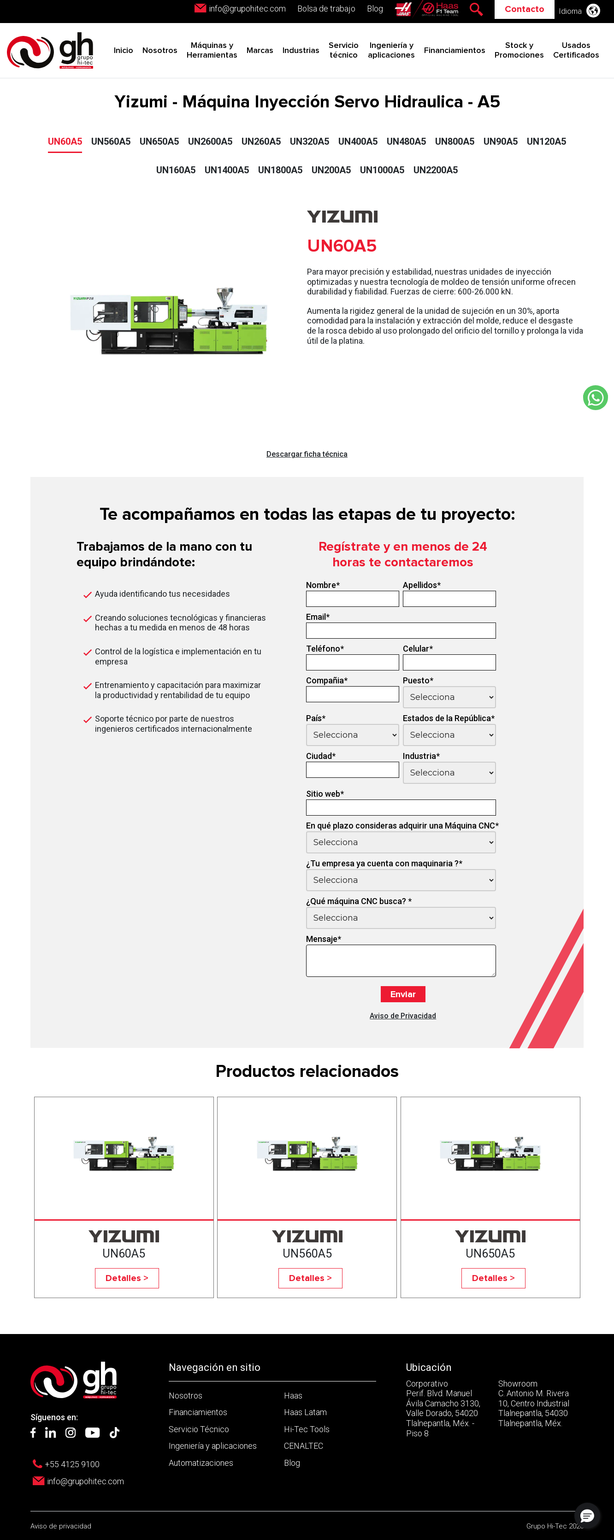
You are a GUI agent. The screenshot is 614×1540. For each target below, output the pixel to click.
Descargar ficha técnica (307, 454)
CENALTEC (303, 1446)
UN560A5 (110, 141)
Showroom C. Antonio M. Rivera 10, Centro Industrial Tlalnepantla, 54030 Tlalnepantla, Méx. (533, 1403)
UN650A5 (159, 141)
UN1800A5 (280, 170)
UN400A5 (358, 141)
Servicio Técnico (199, 1429)
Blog (375, 8)
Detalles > (127, 1278)
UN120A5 (546, 141)
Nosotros (159, 51)
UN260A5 (261, 141)
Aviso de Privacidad (403, 1015)
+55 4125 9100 (72, 1464)
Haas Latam (305, 1412)
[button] (587, 1515)
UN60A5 (65, 141)
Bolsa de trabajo (326, 8)
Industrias (301, 51)
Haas (293, 1395)
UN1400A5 (227, 170)
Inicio (123, 51)
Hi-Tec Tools (307, 1429)
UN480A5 (406, 141)
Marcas (260, 51)
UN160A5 (175, 170)
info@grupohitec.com (247, 8)
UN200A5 (331, 170)
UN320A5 (309, 141)
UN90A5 (501, 141)
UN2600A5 (210, 141)
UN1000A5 (382, 170)
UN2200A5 (435, 170)
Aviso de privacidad (60, 1526)
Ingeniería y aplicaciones (213, 1446)
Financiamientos (454, 51)
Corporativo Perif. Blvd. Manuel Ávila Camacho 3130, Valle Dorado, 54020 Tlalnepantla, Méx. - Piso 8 (443, 1408)
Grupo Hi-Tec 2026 (555, 1526)
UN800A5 (454, 141)
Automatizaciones (201, 1463)
